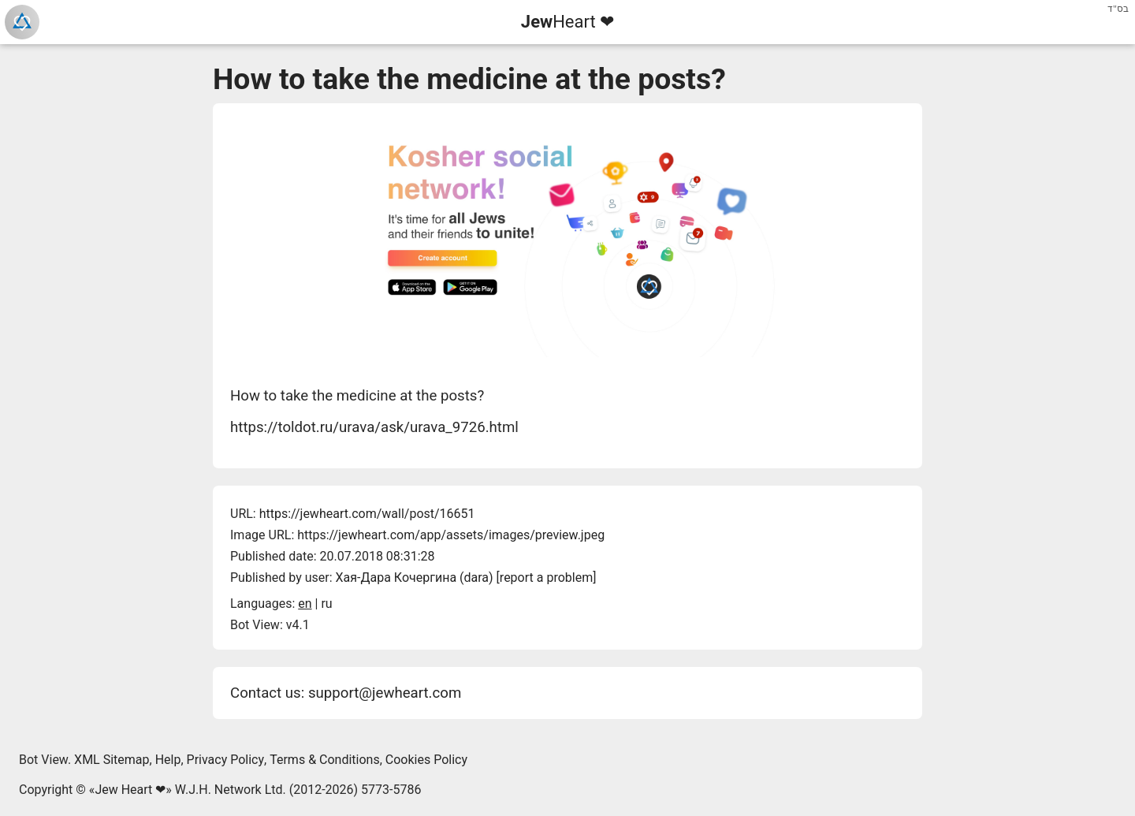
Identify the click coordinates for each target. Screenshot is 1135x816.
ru (326, 603)
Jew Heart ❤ (130, 789)
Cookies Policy (426, 759)
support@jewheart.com (384, 693)
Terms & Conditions (325, 759)
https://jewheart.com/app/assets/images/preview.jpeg (451, 534)
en (304, 603)
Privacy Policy (226, 759)
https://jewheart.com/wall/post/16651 (367, 513)
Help (168, 759)
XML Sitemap (111, 759)
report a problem (546, 577)
